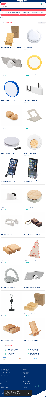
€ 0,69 (3, 209)
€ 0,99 (26, 341)
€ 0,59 (3, 182)
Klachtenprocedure (4, 387)
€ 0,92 (26, 288)
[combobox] (21, 6)
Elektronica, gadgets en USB (17, 12)
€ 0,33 (3, 75)
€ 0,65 (26, 182)
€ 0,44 (4, 154)
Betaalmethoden (3, 384)
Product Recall (3, 388)
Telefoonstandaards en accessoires (29, 12)
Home (1, 12)
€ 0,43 (3, 128)
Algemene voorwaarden (27, 383)
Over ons (25, 369)
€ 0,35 (26, 48)
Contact (2, 383)
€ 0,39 (26, 75)
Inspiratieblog (26, 370)
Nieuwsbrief (25, 374)
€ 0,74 (3, 288)
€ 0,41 (26, 128)
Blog (24, 377)
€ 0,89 (3, 235)
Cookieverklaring (26, 384)
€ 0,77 (26, 235)
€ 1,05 (26, 315)
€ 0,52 (26, 154)
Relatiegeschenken (7, 12)
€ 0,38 (26, 101)
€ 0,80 (3, 341)
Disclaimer (25, 387)
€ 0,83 (3, 262)
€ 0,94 (26, 262)
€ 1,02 (3, 48)
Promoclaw (25, 373)
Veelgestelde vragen (27, 378)
